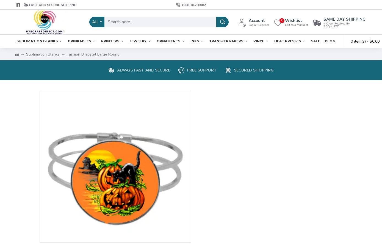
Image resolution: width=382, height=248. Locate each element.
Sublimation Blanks (43, 54)
